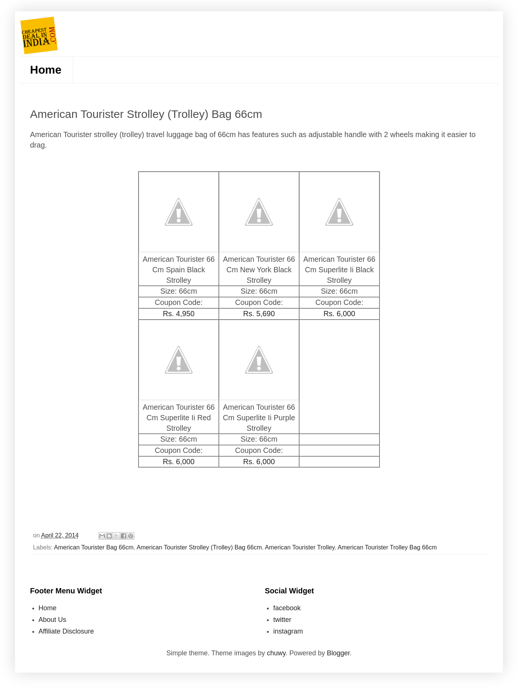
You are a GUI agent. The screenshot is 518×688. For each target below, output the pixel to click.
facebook (287, 608)
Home (46, 69)
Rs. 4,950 (179, 313)
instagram (288, 631)
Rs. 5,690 (259, 313)
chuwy (276, 653)
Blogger (338, 653)
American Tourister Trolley (300, 547)
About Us (52, 619)
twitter (282, 619)
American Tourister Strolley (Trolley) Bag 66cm (199, 547)
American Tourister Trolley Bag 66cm (387, 547)
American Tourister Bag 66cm (94, 547)
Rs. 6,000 (339, 313)
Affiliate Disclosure (66, 631)
